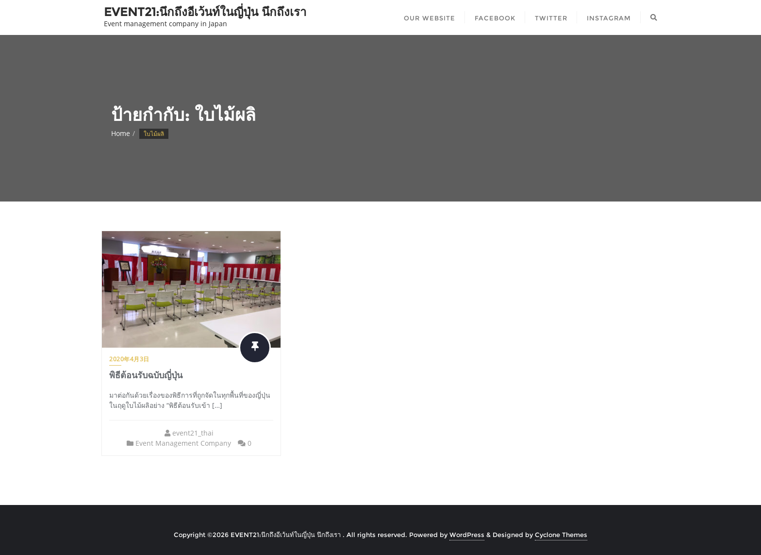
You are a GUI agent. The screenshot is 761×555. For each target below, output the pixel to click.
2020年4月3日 (129, 359)
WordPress (466, 534)
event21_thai (193, 432)
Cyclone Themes (561, 534)
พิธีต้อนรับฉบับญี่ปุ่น (145, 375)
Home (120, 133)
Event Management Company (183, 443)
